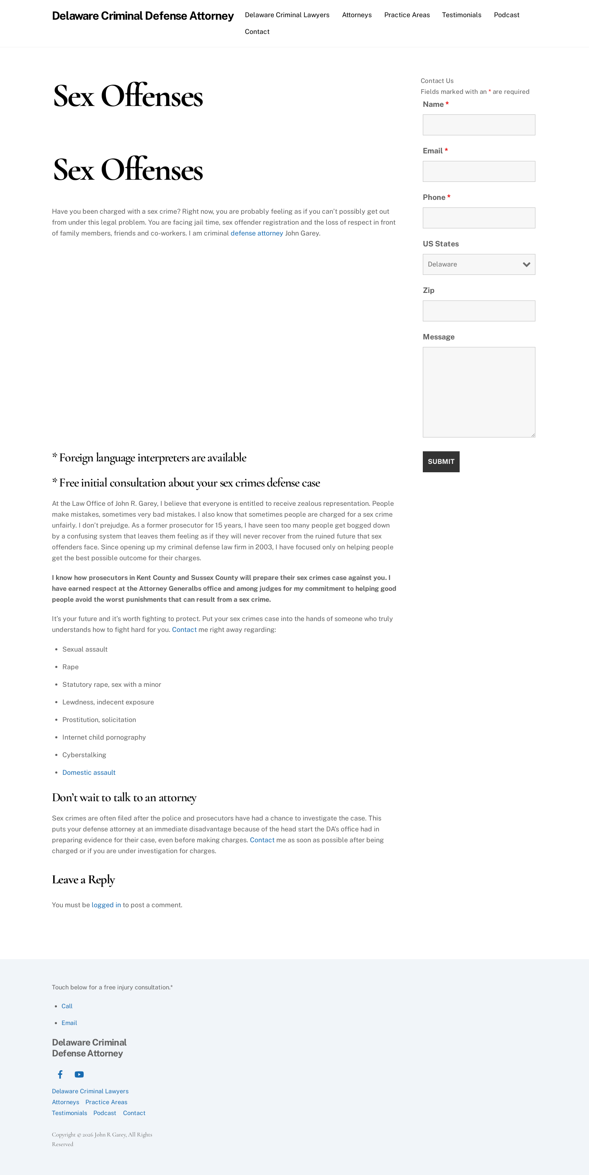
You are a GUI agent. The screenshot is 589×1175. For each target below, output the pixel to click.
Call (67, 1005)
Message (439, 336)
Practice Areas (407, 15)
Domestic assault (89, 772)
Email (435, 150)
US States (441, 243)
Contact (257, 32)
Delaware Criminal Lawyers (287, 15)
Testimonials (461, 15)
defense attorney (257, 233)
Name (436, 104)
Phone (437, 197)
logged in (106, 905)
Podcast (507, 15)
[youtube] (79, 1073)
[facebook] (60, 1073)
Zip (429, 290)
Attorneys (357, 15)
